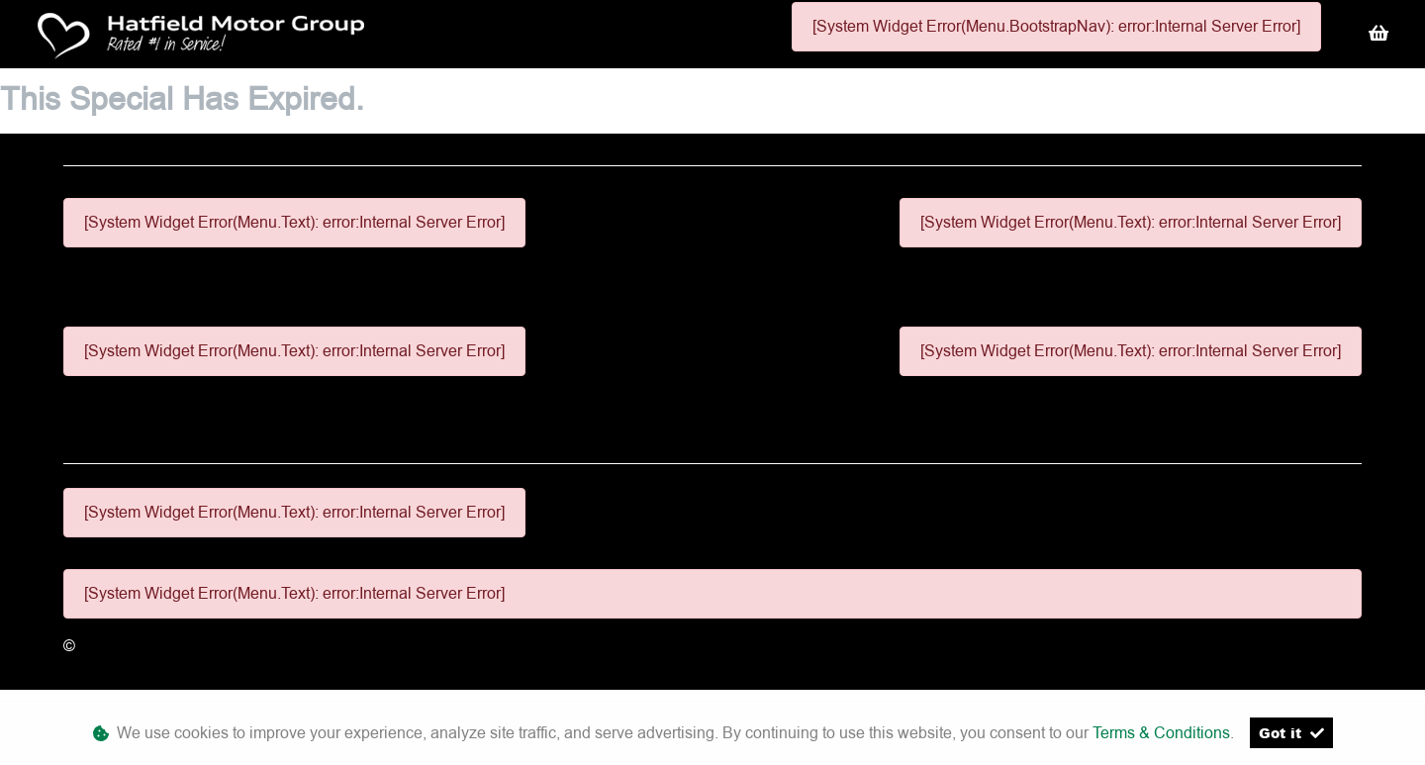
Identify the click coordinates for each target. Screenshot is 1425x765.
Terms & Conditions (1161, 732)
